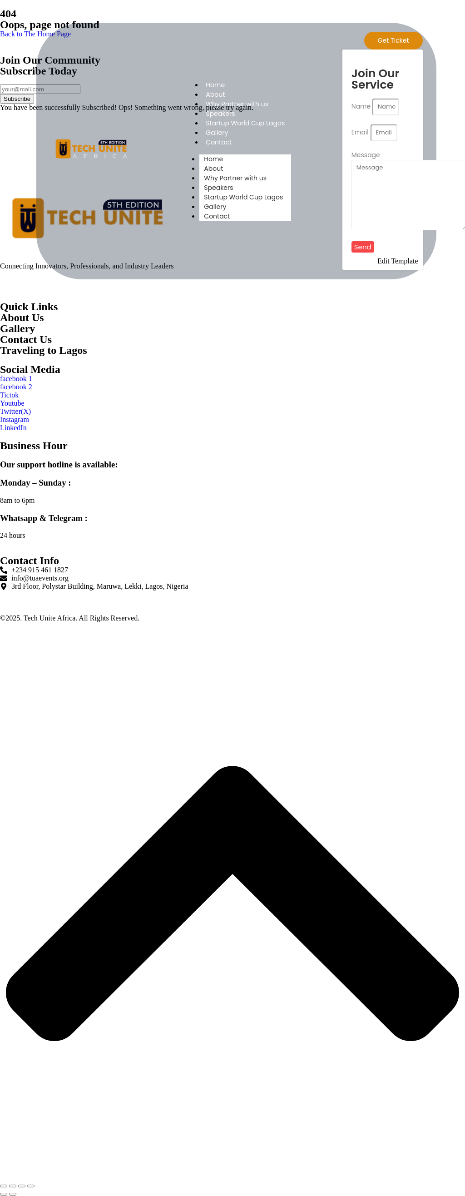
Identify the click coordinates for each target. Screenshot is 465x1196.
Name (361, 106)
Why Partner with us (237, 104)
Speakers (220, 113)
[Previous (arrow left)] (3, 1194)
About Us (22, 317)
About (215, 94)
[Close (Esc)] (31, 1186)
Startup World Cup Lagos (245, 123)
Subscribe (17, 98)
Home (215, 84)
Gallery (217, 132)
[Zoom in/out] (3, 1186)
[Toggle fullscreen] (12, 1186)
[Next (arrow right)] (12, 1194)
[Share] (21, 1186)
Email (361, 132)
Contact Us (26, 339)
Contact (219, 142)
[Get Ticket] (393, 41)
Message (365, 154)
